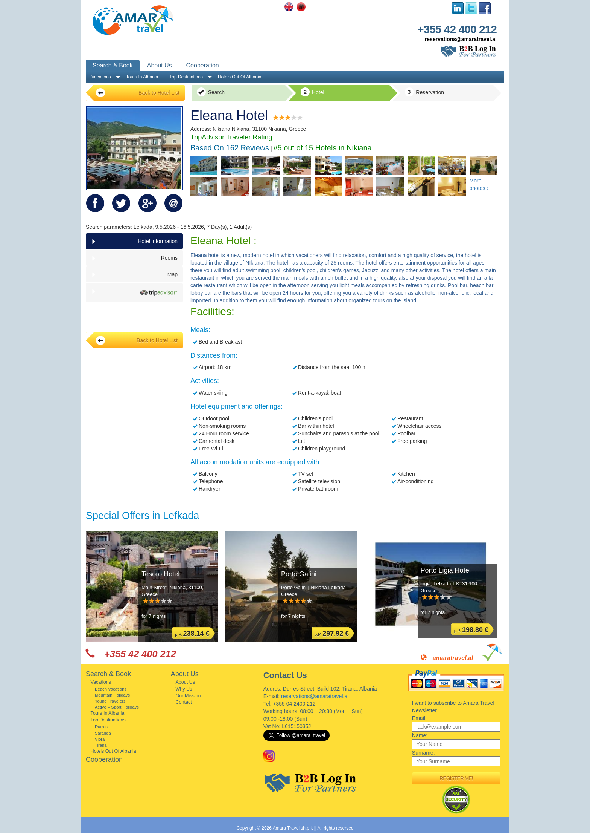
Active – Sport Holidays (117, 707)
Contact (183, 702)
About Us (159, 65)
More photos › (479, 184)
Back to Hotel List (137, 92)
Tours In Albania (142, 77)
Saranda (103, 733)
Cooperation (202, 65)
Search (211, 91)
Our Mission (188, 695)
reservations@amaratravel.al (461, 39)
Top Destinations (186, 77)
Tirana (101, 745)
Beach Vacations (110, 689)
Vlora (100, 739)
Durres (101, 726)
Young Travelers (110, 701)
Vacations (101, 77)
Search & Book (113, 65)
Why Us (183, 689)
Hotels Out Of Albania (239, 77)
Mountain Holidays (112, 695)
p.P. (192, 633)
